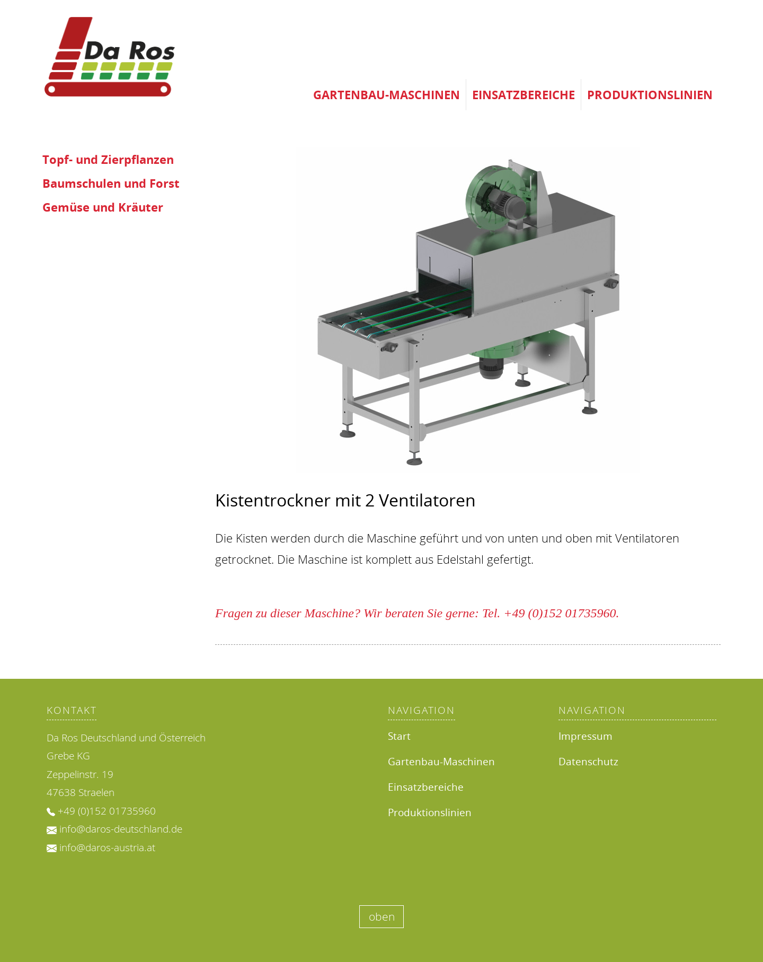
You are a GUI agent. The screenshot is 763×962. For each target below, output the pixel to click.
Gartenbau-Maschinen (386, 94)
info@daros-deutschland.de (120, 829)
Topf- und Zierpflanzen (108, 159)
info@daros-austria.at (107, 847)
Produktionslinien (650, 94)
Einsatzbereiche (523, 94)
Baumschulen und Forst (111, 183)
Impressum (585, 736)
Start (399, 736)
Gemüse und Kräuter (102, 207)
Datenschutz (588, 761)
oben (382, 916)
